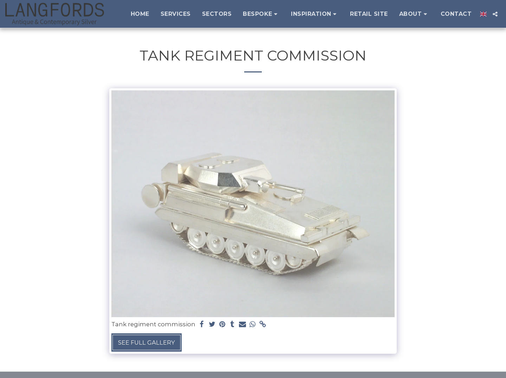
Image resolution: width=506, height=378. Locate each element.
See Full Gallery (146, 342)
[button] (261, 14)
